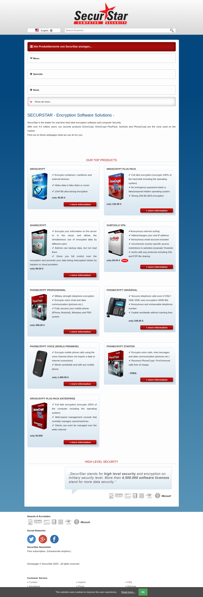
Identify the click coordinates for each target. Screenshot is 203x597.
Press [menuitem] (81, 586)
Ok (143, 592)
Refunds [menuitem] (131, 586)
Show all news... (43, 101)
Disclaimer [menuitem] (34, 586)
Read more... (128, 592)
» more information (80, 204)
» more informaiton (156, 380)
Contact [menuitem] (33, 582)
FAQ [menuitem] (129, 582)
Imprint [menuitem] (81, 582)
